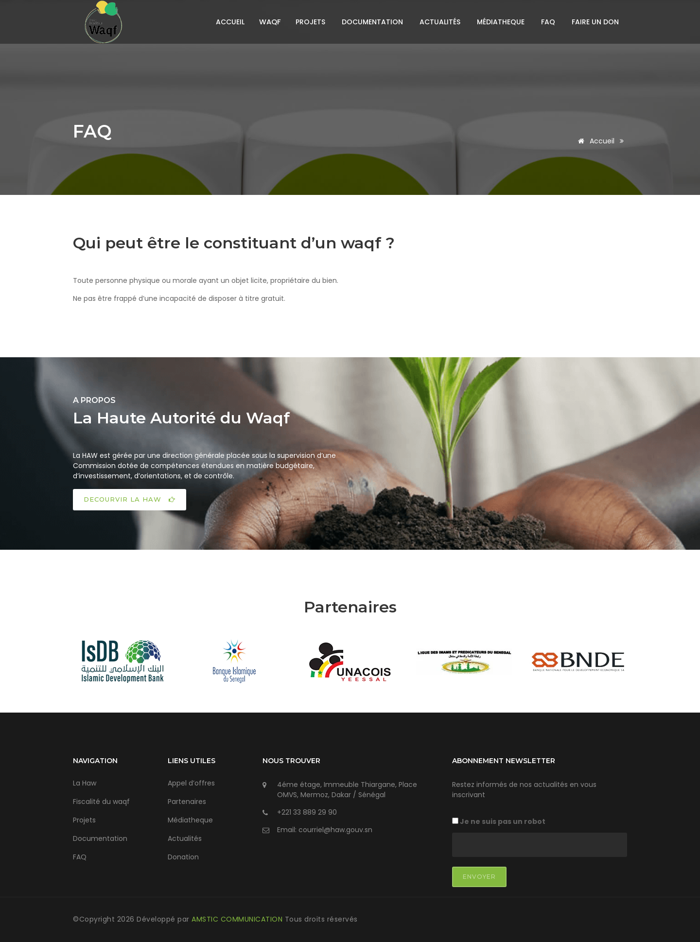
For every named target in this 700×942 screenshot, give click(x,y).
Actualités (440, 22)
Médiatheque (501, 22)
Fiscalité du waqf (101, 801)
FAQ (548, 22)
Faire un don (595, 22)
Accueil (230, 22)
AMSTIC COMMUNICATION (238, 919)
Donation (183, 857)
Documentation (372, 22)
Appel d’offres (191, 783)
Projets (310, 22)
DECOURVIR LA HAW (129, 499)
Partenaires (187, 801)
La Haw (84, 783)
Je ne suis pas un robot (498, 821)
